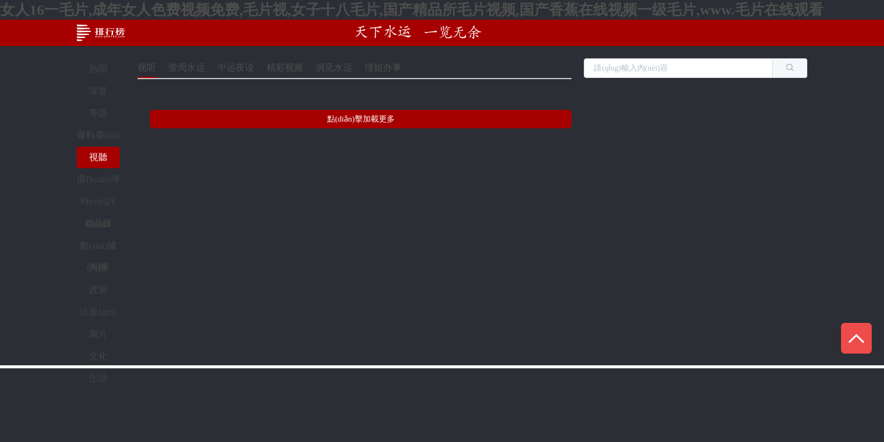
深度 (98, 91)
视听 (147, 67)
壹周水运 (186, 67)
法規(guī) (98, 312)
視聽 (98, 157)
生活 (98, 378)
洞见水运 (334, 67)
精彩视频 (284, 67)
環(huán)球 (98, 179)
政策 (98, 290)
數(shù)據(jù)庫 (98, 249)
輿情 (98, 268)
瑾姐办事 (383, 67)
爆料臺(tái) (98, 135)
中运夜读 (235, 67)
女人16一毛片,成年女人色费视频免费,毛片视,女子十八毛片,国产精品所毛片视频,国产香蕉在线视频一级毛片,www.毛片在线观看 (411, 10)
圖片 (98, 334)
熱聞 (98, 69)
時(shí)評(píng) (98, 204)
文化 (98, 356)
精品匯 (98, 223)
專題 (98, 113)
